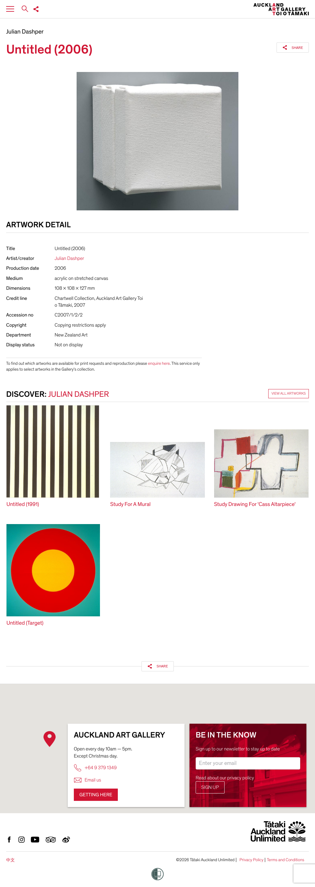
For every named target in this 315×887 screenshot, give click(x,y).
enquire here (159, 363)
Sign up (210, 787)
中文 (10, 860)
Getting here (95, 794)
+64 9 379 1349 (95, 768)
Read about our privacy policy (225, 777)
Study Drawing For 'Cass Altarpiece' (255, 504)
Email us (87, 780)
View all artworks (288, 393)
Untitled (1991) (22, 504)
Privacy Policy (251, 860)
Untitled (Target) (24, 623)
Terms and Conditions (285, 860)
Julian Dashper (25, 32)
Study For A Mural (130, 504)
